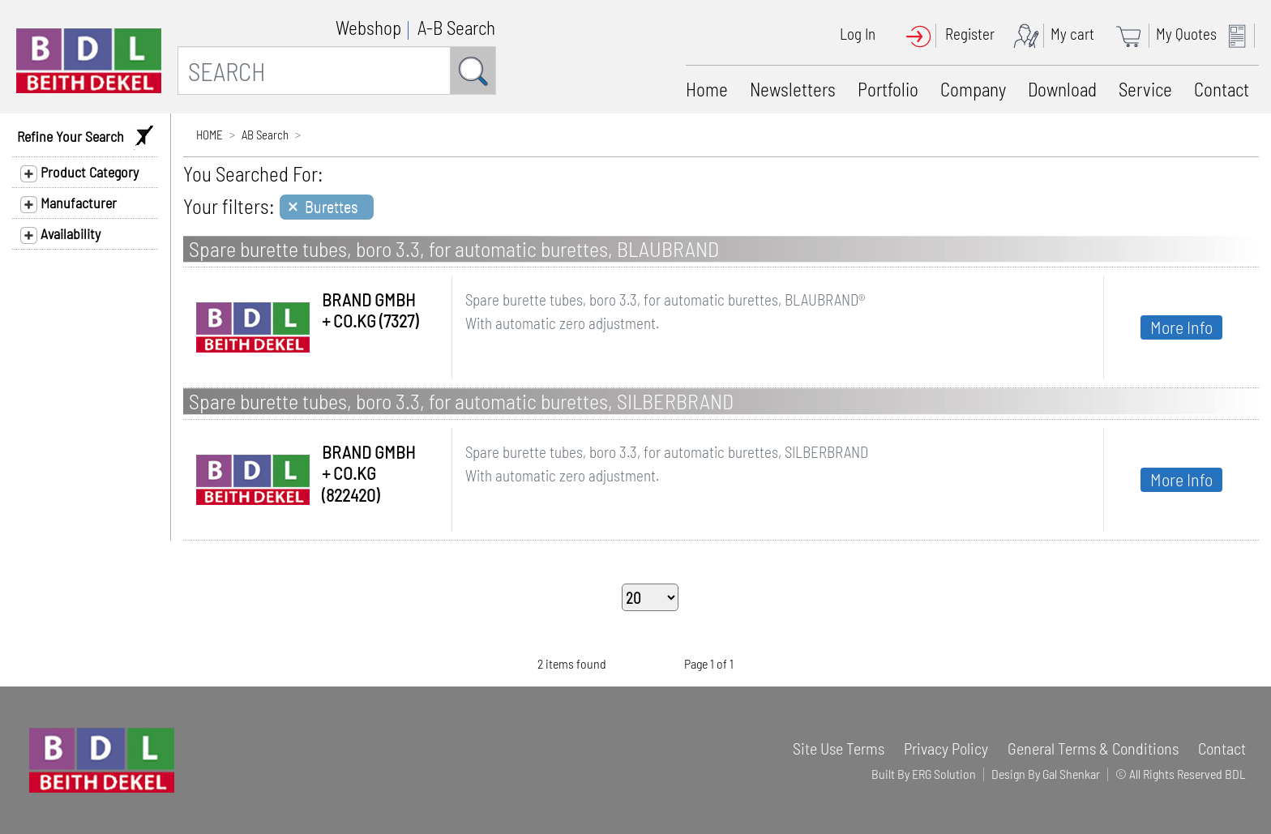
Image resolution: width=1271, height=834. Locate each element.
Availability (60, 234)
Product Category (79, 172)
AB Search (265, 134)
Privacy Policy (946, 748)
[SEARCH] (314, 70)
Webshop (368, 27)
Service (1145, 89)
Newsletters (793, 89)
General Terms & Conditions (1093, 748)
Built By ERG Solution (923, 773)
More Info (1181, 326)
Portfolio (888, 89)
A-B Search (456, 27)
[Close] (326, 207)
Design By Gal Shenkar (1045, 773)
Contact (1221, 89)
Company (973, 89)
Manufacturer (68, 203)
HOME (209, 134)
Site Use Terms (838, 748)
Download (1062, 89)
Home (707, 89)
